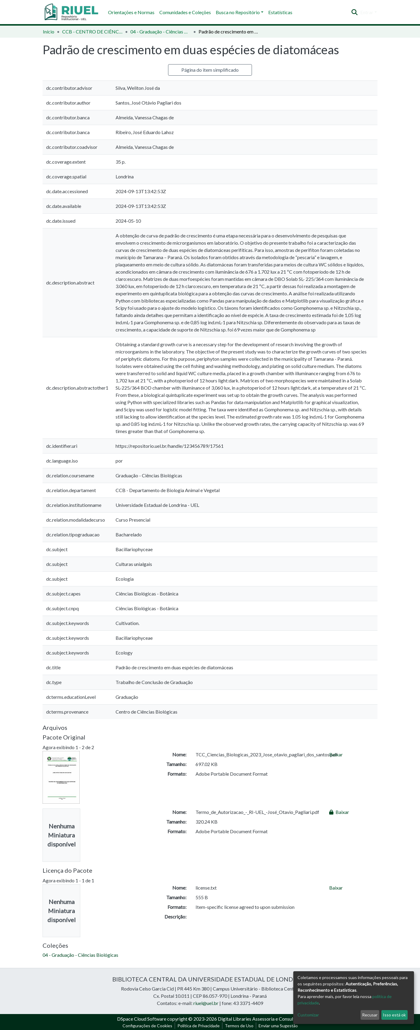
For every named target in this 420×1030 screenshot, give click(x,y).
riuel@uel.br (205, 1003)
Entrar (366, 12)
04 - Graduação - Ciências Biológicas (160, 31)
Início (48, 31)
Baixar (336, 754)
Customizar (308, 1014)
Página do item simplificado (210, 70)
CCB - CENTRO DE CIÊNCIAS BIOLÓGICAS (92, 31)
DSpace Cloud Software (141, 1019)
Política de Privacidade (198, 1025)
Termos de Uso (239, 1025)
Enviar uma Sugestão (278, 1025)
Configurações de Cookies (147, 1025)
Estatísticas (280, 12)
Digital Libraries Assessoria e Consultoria (260, 1019)
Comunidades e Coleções (185, 12)
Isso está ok (394, 1014)
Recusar (369, 1014)
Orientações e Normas (131, 12)
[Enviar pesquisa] (354, 12)
